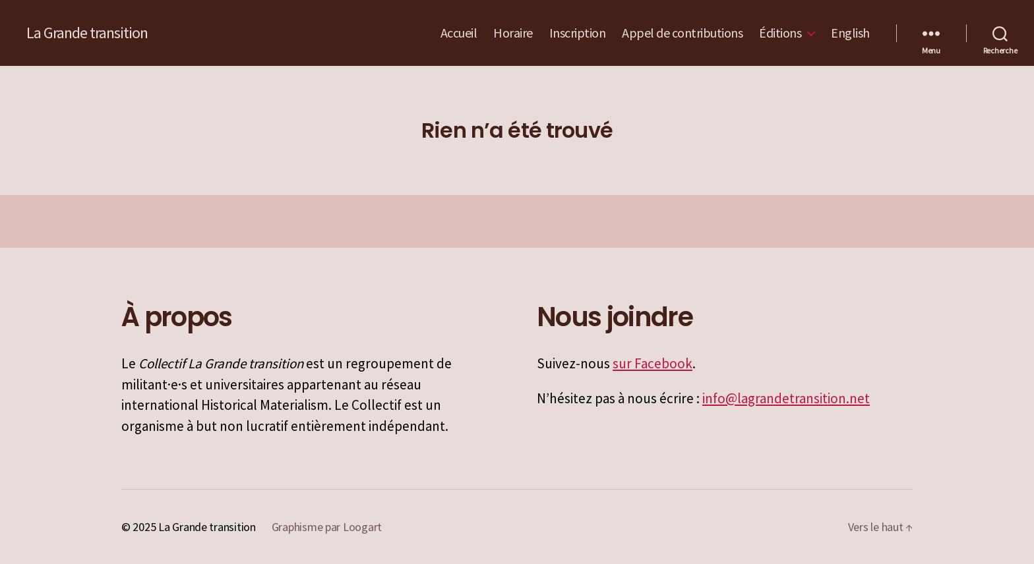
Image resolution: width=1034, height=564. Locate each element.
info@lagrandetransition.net (786, 398)
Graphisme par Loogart (327, 526)
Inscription (577, 33)
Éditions (780, 33)
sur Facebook (652, 363)
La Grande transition (87, 33)
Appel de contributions (682, 33)
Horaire (513, 33)
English (850, 33)
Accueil (459, 33)
